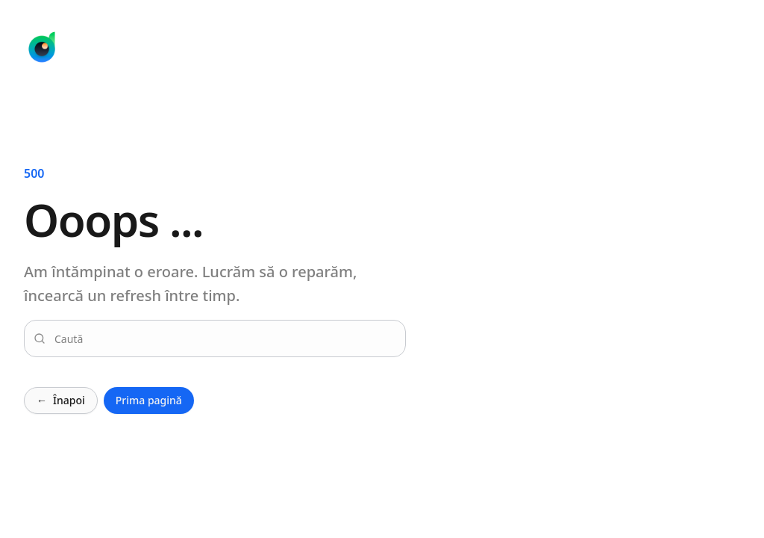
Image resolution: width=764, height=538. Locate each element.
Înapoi (61, 400)
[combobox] (223, 338)
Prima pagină (149, 400)
